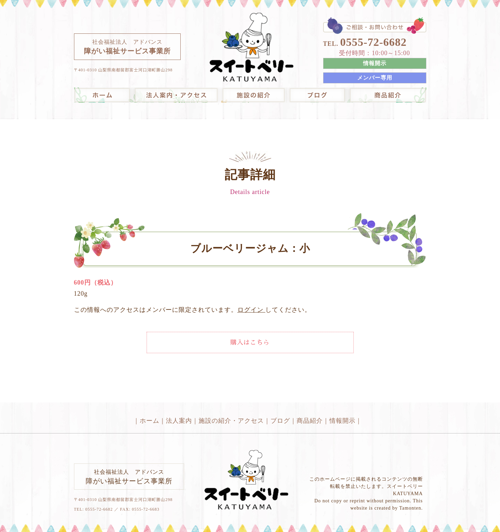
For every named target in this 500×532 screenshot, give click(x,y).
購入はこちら (250, 342)
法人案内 (176, 95)
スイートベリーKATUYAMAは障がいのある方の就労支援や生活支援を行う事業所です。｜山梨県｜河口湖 (252, 47)
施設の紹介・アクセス (253, 95)
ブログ (317, 95)
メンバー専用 (374, 78)
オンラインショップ (387, 95)
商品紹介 (310, 420)
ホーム (149, 420)
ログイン (251, 309)
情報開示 (374, 63)
